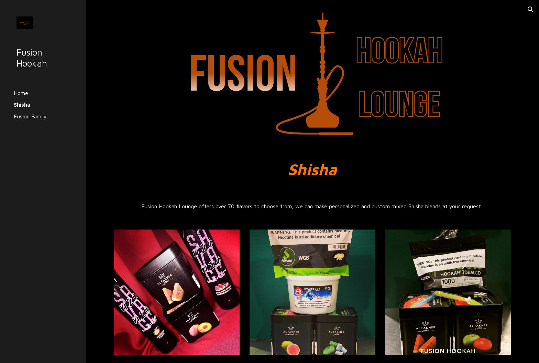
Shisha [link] (22, 105)
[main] (312, 169)
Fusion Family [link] (30, 116)
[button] (530, 9)
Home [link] (21, 93)
